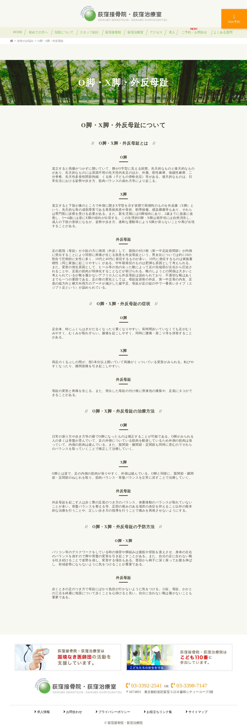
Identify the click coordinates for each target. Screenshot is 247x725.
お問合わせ (74, 712)
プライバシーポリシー (114, 712)
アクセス (156, 32)
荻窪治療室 (135, 32)
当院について (63, 32)
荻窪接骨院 (113, 32)
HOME (17, 32)
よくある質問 (222, 32)
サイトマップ (197, 712)
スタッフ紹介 (89, 32)
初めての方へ (38, 32)
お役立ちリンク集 (159, 712)
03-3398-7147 (191, 685)
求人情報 (43, 712)
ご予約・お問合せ (194, 32)
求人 (172, 32)
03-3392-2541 (146, 685)
